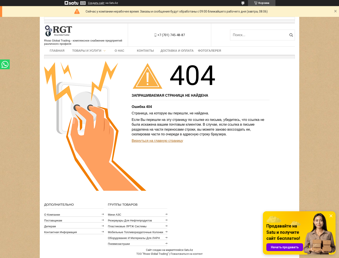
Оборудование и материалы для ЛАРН (134, 238)
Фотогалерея (209, 50)
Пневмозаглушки (119, 243)
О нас (119, 50)
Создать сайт (96, 3)
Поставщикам (53, 220)
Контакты (145, 50)
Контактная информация (60, 232)
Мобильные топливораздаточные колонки (135, 232)
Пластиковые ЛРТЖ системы (127, 226)
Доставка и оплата (177, 50)
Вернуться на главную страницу (157, 141)
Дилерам (50, 226)
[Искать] (291, 35)
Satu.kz (188, 250)
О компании (52, 214)
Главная (57, 50)
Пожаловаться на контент (187, 253)
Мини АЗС (114, 214)
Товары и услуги (86, 50)
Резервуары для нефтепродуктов (130, 220)
